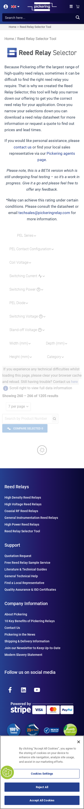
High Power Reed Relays (21, 524)
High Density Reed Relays (22, 497)
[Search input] (38, 17)
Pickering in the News (19, 634)
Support (12, 545)
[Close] (79, 742)
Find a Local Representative (24, 583)
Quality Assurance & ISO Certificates (30, 589)
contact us (23, 147)
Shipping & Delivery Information (27, 641)
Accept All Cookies (42, 800)
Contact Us (12, 628)
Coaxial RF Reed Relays (21, 511)
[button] (71, 7)
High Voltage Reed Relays (22, 504)
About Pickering (15, 614)
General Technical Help (21, 576)
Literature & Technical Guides (25, 569)
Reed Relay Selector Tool (22, 531)
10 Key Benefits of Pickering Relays (29, 621)
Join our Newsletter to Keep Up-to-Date (32, 648)
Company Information (26, 603)
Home (9, 39)
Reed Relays (16, 486)
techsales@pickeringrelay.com (44, 212)
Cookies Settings (42, 773)
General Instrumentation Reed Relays (31, 517)
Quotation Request (17, 556)
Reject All (42, 787)
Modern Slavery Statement (23, 654)
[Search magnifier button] (78, 17)
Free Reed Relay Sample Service (27, 562)
